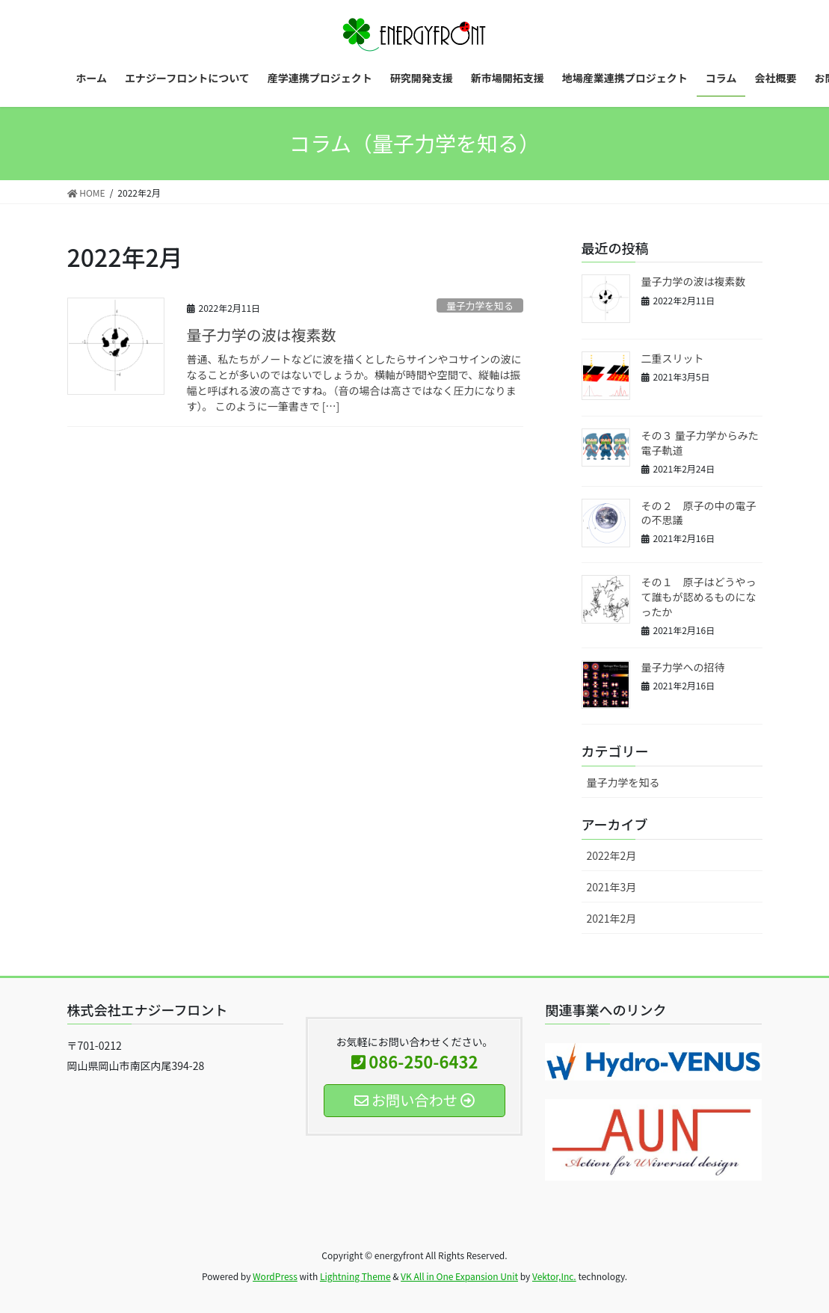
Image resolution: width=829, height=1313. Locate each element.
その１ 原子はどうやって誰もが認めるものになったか (698, 596)
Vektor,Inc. (554, 1276)
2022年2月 (612, 855)
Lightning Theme (355, 1276)
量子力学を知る (480, 305)
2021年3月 (612, 886)
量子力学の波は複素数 (261, 334)
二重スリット (672, 358)
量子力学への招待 (683, 666)
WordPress (275, 1276)
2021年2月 (612, 918)
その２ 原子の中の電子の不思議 (698, 513)
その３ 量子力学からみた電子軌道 (700, 443)
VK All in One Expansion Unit (459, 1276)
